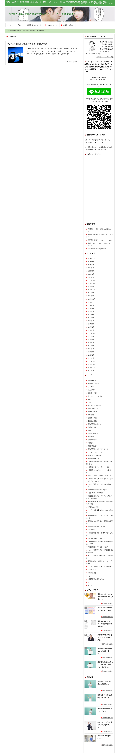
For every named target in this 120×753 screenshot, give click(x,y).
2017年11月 (91, 299)
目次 (19, 25)
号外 (89, 576)
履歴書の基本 (92, 440)
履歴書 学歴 (92, 418)
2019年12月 (91, 280)
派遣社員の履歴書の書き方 (96, 526)
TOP (10, 25)
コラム (90, 582)
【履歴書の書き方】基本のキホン (99, 467)
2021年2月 (91, 265)
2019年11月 (91, 283)
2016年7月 (91, 342)
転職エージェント (93, 380)
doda (89, 399)
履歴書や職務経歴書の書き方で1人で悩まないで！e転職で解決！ (42, 14)
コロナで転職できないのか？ (97, 249)
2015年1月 (91, 371)
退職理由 (91, 415)
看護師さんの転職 (93, 383)
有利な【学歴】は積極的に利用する (99, 475)
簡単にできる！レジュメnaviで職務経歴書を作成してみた (105, 596)
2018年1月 (91, 296)
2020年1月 (91, 277)
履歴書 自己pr (92, 411)
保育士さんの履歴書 (94, 405)
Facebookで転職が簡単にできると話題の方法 (27, 44)
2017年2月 (91, 327)
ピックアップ (92, 570)
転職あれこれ (92, 573)
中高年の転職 (92, 421)
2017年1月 (91, 330)
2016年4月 (91, 349)
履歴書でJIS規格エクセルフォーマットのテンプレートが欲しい (105, 664)
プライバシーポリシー (87, 3)
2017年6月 (91, 314)
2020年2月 (91, 274)
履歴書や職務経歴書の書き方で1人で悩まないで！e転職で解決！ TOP (22, 30)
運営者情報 (99, 3)
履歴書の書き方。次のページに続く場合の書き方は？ (105, 624)
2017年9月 (91, 305)
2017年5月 (91, 318)
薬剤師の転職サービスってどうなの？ (100, 240)
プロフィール (52, 25)
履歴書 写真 (92, 393)
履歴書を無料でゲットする (96, 538)
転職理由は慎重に (93, 507)
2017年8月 (91, 308)
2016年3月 (91, 352)
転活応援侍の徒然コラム (96, 579)
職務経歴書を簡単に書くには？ (98, 547)
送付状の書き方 (93, 433)
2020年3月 (91, 271)
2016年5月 (91, 346)
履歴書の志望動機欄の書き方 (97, 490)
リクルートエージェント (96, 452)
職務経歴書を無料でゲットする (98, 449)
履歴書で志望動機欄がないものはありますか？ (105, 651)
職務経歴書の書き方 (94, 424)
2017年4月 (91, 321)
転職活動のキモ (93, 408)
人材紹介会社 (92, 427)
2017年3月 (91, 324)
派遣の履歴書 (92, 446)
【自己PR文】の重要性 (95, 493)
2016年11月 (91, 333)
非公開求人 (91, 390)
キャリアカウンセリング (96, 396)
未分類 (90, 585)
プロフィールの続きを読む (105, 57)
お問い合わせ (68, 25)
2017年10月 (91, 302)
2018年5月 (91, 293)
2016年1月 (91, 358)
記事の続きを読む (71, 62)
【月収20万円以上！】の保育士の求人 (100, 566)
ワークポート (92, 387)
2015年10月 (91, 367)
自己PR (90, 430)
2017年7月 (91, 311)
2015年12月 (91, 361)
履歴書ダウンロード (34, 25)
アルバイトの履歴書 (94, 455)
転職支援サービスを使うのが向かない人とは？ (105, 724)
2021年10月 (91, 258)
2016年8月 (91, 339)
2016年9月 (91, 336)
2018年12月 (91, 289)
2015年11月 (91, 364)
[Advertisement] (99, 189)
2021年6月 (91, 261)
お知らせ (91, 443)
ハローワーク (92, 402)
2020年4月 (91, 268)
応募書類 (91, 436)
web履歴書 (91, 530)
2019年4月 (91, 286)
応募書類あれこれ (93, 458)
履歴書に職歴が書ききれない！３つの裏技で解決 (105, 637)
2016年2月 (91, 355)
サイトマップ (109, 3)
